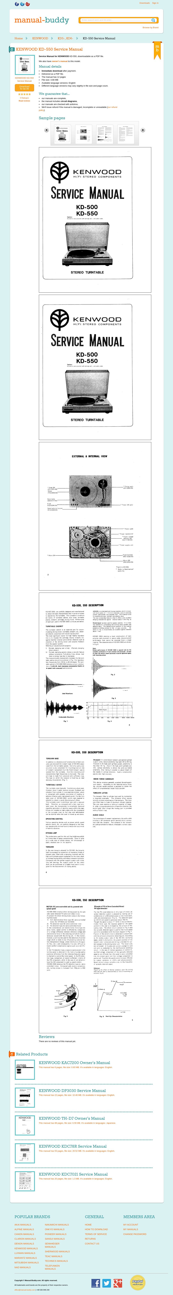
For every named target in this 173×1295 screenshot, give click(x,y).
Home (19, 38)
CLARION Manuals (25, 1239)
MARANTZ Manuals (26, 1258)
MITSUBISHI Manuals (27, 1262)
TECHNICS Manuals (56, 1261)
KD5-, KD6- (65, 38)
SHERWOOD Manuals (57, 1251)
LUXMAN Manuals (25, 1253)
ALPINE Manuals (24, 1229)
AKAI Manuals (23, 1224)
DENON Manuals (24, 1243)
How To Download (96, 1229)
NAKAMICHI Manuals (57, 1224)
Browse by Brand (151, 27)
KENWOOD (40, 38)
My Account (130, 1224)
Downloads (144, 3)
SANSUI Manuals (55, 1239)
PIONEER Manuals (56, 1234)
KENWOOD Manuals (26, 1248)
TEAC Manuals (53, 1256)
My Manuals (130, 1229)
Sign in (155, 3)
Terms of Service (96, 1234)
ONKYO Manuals (54, 1229)
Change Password (134, 1234)
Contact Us (92, 1243)
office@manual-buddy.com (25, 1290)
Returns (90, 1239)
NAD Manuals (23, 1267)
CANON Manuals (24, 1234)
